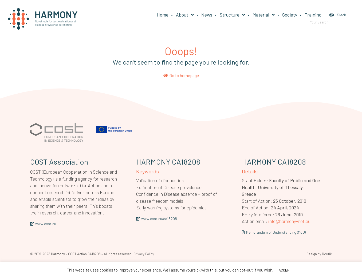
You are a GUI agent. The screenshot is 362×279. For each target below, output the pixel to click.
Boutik (327, 254)
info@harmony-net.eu (289, 221)
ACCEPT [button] (285, 270)
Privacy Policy (143, 254)
